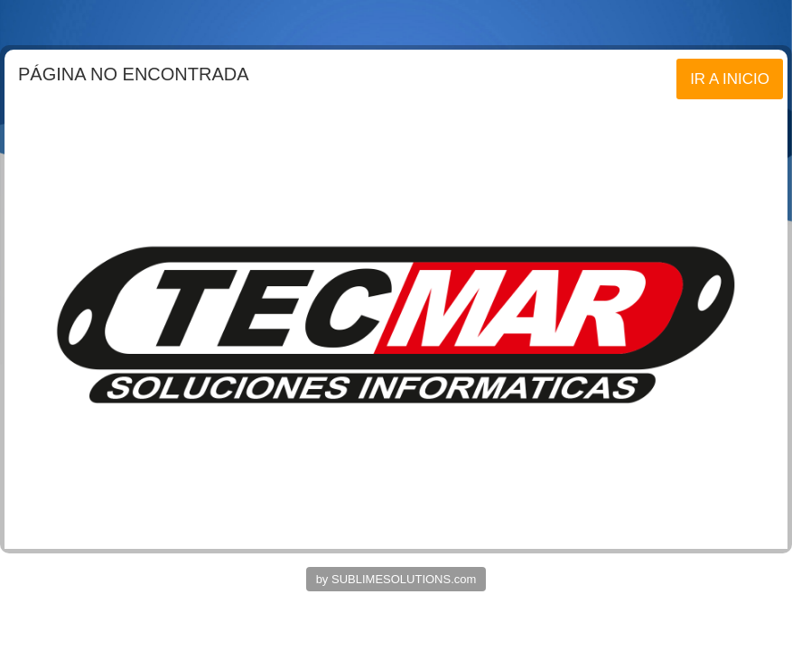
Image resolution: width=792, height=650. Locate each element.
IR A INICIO (729, 79)
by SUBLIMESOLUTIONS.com (396, 579)
